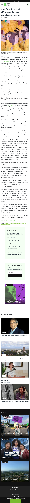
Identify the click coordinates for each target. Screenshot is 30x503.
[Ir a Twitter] (11, 1)
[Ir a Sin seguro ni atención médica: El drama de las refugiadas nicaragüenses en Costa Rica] (15, 293)
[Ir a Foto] (15, 35)
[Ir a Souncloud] (21, 1)
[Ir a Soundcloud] (21, 496)
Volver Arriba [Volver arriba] (15, 501)
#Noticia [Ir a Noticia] (3, 220)
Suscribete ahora (15, 276)
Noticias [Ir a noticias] (2, 223)
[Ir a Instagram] (18, 1)
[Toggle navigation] (2, 4)
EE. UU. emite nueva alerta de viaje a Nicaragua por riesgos (14, 358)
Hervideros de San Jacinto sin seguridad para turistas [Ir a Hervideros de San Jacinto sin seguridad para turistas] (13, 247)
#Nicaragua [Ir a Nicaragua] (8, 220)
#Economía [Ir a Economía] (13, 220)
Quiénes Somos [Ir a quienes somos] (15, 494)
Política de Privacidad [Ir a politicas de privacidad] (15, 489)
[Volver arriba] (15, 501)
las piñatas (11, 105)
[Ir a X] (11, 496)
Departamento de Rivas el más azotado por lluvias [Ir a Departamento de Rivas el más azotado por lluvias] (14, 241)
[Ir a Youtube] (14, 1)
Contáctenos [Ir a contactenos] (15, 487)
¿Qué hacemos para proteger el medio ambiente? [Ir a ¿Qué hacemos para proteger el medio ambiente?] (15, 479)
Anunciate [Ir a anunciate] (15, 492)
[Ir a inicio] (7, 4)
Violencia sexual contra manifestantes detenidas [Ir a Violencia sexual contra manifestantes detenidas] (15, 433)
